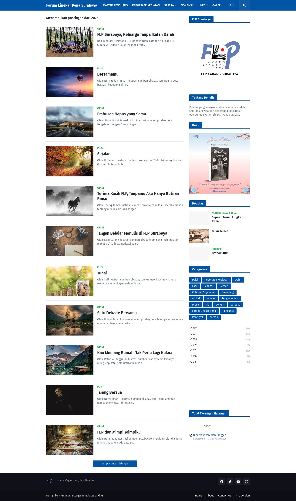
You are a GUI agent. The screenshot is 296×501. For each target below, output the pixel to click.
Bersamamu (108, 74)
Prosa (195, 304)
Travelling (228, 292)
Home (198, 495)
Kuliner (211, 298)
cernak (214, 317)
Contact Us (224, 495)
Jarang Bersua (109, 392)
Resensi (208, 286)
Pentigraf (197, 317)
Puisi (195, 279)
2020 (220, 340)
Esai (194, 286)
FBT (102, 495)
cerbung (235, 304)
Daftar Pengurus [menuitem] (115, 5)
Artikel (196, 298)
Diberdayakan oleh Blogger (207, 435)
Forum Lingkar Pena (204, 311)
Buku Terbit (220, 231)
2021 (220, 334)
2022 (220, 329)
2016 (220, 357)
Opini (238, 279)
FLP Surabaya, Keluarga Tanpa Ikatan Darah (135, 34)
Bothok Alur (220, 253)
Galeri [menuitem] (216, 5)
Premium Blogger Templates (77, 495)
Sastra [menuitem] (169, 5)
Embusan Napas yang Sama (121, 114)
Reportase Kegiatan (216, 279)
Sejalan (103, 153)
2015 (220, 362)
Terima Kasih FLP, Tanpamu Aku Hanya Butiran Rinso (138, 196)
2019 (220, 345)
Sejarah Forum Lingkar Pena (227, 219)
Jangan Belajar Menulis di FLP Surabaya (132, 233)
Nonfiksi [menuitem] (187, 5)
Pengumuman (230, 298)
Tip (207, 304)
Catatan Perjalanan (203, 292)
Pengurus (228, 311)
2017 (220, 351)
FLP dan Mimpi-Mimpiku (119, 432)
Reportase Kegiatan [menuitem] (146, 5)
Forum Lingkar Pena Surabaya (71, 5)
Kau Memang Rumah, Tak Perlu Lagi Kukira (134, 352)
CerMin (220, 304)
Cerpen (224, 286)
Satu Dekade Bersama (117, 312)
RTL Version (243, 495)
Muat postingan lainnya (114, 463)
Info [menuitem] (202, 5)
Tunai (102, 273)
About (210, 495)
